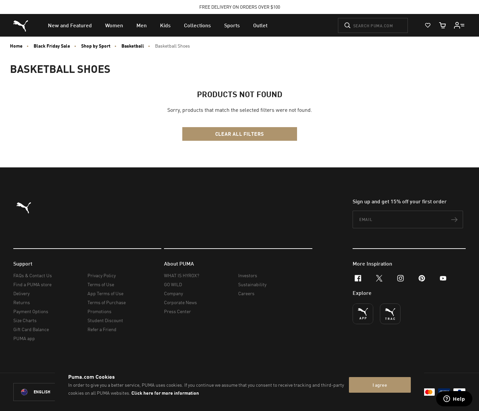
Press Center (177, 311)
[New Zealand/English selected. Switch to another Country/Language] (50, 392)
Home (16, 46)
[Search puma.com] (373, 25)
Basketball (132, 46)
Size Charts (25, 320)
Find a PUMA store (32, 284)
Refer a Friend (101, 329)
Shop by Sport (95, 46)
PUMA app (24, 338)
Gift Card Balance (31, 329)
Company (173, 293)
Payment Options (30, 311)
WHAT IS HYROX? (181, 275)
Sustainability (252, 284)
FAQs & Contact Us (32, 275)
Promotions (99, 311)
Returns (21, 302)
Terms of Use (100, 284)
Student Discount (105, 320)
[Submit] (347, 25)
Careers (246, 293)
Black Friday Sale (52, 46)
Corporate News (180, 302)
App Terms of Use (105, 293)
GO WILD (173, 284)
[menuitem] (69, 25)
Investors (247, 275)
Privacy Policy (101, 275)
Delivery (21, 293)
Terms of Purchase (106, 302)
